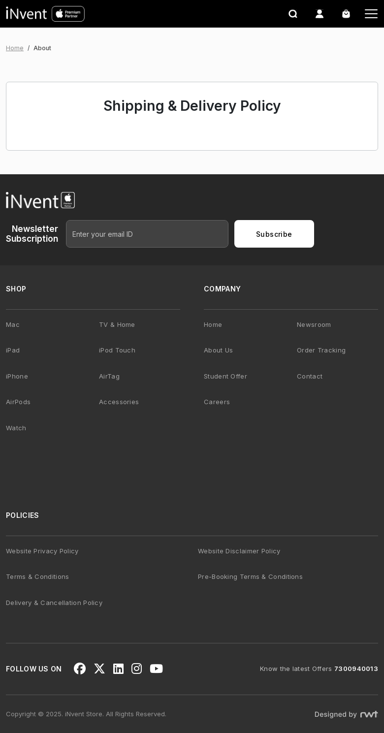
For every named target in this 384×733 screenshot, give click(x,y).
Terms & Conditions (37, 576)
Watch (16, 428)
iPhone (17, 376)
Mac (13, 324)
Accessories (119, 402)
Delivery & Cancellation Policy (54, 602)
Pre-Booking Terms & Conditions (250, 576)
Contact (309, 376)
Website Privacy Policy (42, 551)
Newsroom (314, 324)
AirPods (18, 402)
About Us (218, 350)
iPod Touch (117, 350)
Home (15, 48)
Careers (217, 402)
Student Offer (225, 376)
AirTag (109, 376)
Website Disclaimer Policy (239, 551)
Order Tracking (321, 350)
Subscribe (274, 234)
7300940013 (356, 668)
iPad (13, 350)
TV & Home (117, 324)
